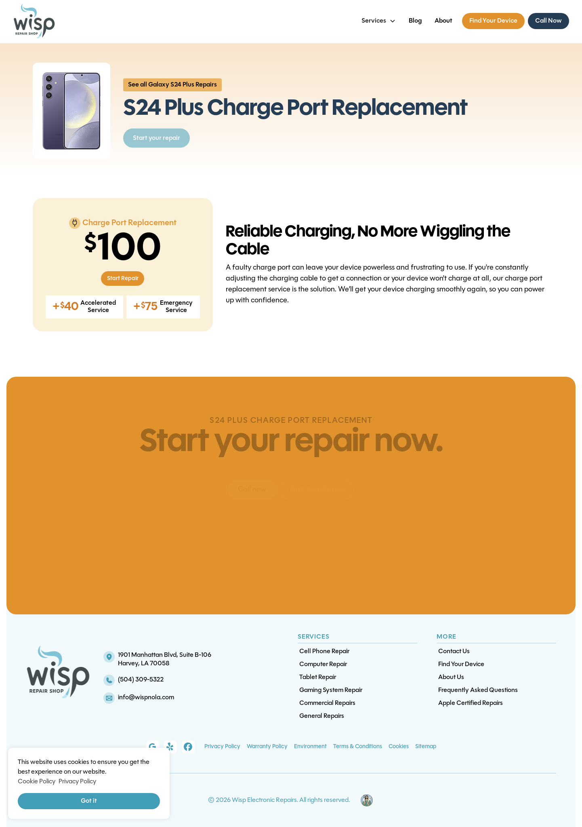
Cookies (399, 747)
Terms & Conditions (357, 747)
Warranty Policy (267, 747)
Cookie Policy (36, 781)
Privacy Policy (222, 747)
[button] (378, 21)
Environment (310, 747)
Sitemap (425, 747)
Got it (89, 801)
